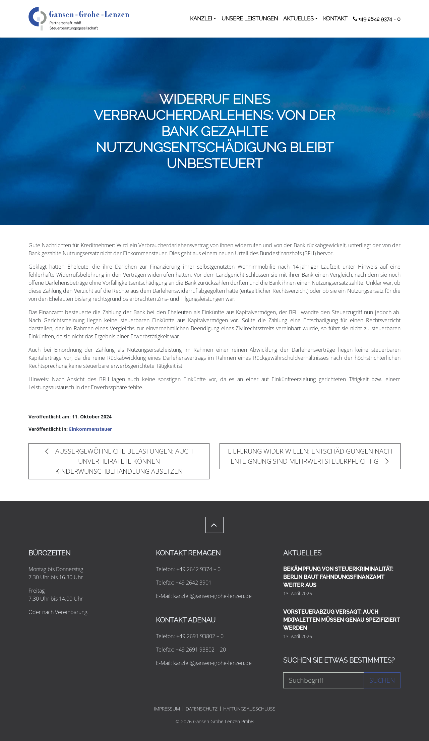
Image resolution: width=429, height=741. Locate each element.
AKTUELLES (298, 18)
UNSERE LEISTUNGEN (250, 18)
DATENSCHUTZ (202, 708)
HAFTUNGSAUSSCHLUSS (249, 708)
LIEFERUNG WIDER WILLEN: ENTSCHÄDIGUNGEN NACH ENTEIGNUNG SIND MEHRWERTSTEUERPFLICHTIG (310, 456)
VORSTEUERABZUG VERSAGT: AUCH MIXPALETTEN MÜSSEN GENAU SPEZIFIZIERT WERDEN (341, 620)
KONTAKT (335, 18)
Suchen (382, 680)
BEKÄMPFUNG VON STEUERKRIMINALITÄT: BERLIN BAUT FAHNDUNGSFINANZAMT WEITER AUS (338, 577)
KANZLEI (201, 18)
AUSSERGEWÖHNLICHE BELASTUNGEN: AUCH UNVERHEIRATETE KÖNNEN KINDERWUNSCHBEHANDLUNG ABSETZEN (119, 461)
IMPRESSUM (167, 708)
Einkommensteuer (90, 429)
